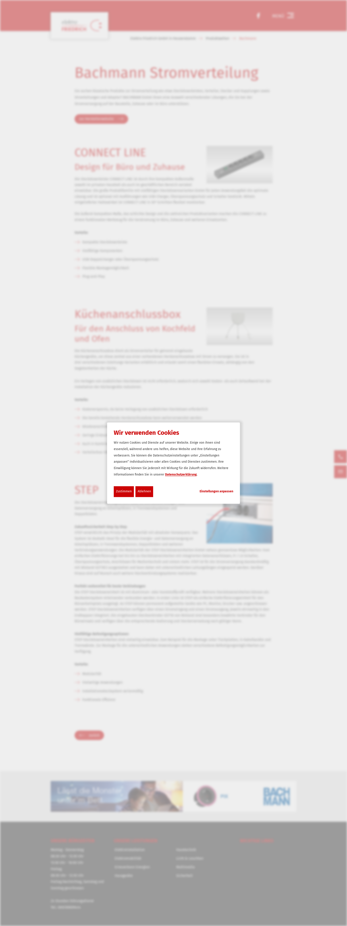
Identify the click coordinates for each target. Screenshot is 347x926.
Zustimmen (124, 491)
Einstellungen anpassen (216, 491)
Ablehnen (144, 491)
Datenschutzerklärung (181, 474)
